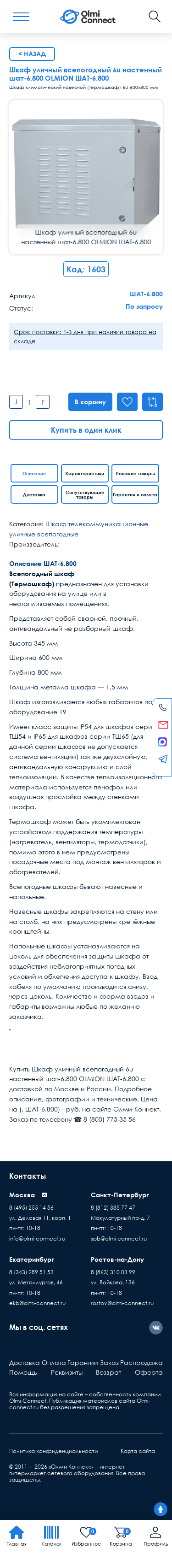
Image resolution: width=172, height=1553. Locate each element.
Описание (34, 473)
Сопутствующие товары (85, 494)
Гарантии (82, 1362)
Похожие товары (135, 473)
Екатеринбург (31, 1259)
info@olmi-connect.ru (37, 1238)
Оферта (149, 1372)
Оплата (54, 1362)
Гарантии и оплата (135, 494)
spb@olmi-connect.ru (119, 1238)
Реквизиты (67, 1372)
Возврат (108, 1372)
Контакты (27, 1176)
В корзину (89, 402)
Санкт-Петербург (120, 1195)
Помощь (23, 1372)
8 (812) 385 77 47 (113, 1207)
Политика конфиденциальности (53, 1450)
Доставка (34, 494)
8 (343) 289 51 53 (31, 1272)
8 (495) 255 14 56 (31, 1207)
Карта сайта (138, 1450)
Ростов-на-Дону (117, 1259)
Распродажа (141, 1362)
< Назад (32, 54)
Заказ (109, 1362)
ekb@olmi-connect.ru (37, 1303)
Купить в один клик (86, 430)
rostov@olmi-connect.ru (122, 1303)
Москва (22, 1195)
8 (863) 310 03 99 (113, 1272)
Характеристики (84, 473)
